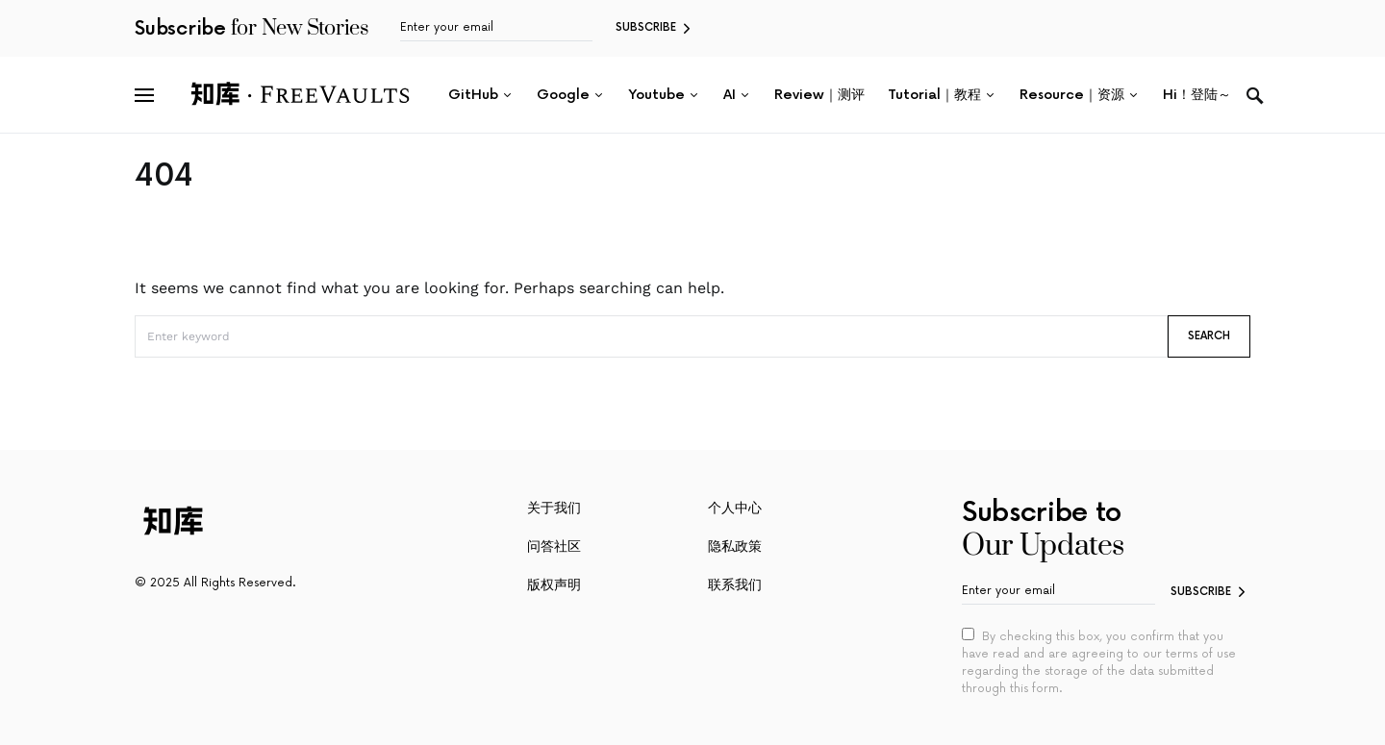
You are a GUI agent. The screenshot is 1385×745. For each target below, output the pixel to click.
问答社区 (554, 546)
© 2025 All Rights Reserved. (215, 583)
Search (1209, 336)
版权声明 (554, 585)
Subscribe (646, 27)
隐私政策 (735, 546)
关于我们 (554, 508)
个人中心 (735, 508)
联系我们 (735, 585)
